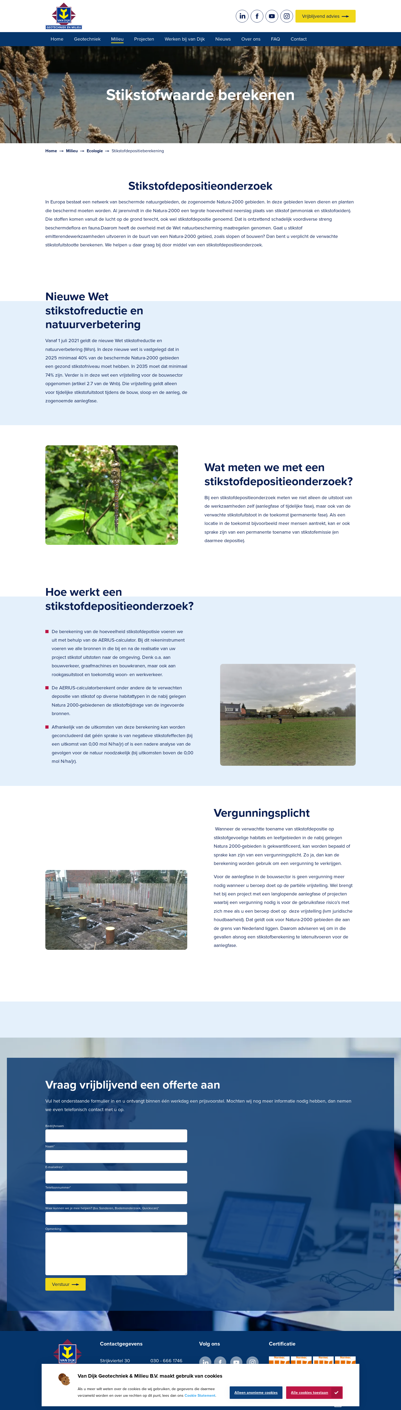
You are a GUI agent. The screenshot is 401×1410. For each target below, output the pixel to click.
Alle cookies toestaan (309, 1392)
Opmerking (53, 1228)
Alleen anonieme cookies (256, 1392)
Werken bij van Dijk (185, 39)
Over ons (250, 39)
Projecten (144, 39)
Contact (299, 39)
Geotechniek (87, 39)
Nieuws (223, 39)
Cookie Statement (200, 1395)
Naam (50, 1146)
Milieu (117, 39)
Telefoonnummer (58, 1187)
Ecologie (95, 151)
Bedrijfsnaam (54, 1126)
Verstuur (60, 1284)
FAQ (275, 39)
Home (57, 39)
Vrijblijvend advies (320, 16)
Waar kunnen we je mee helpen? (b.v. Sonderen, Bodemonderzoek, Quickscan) (102, 1208)
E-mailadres (54, 1167)
